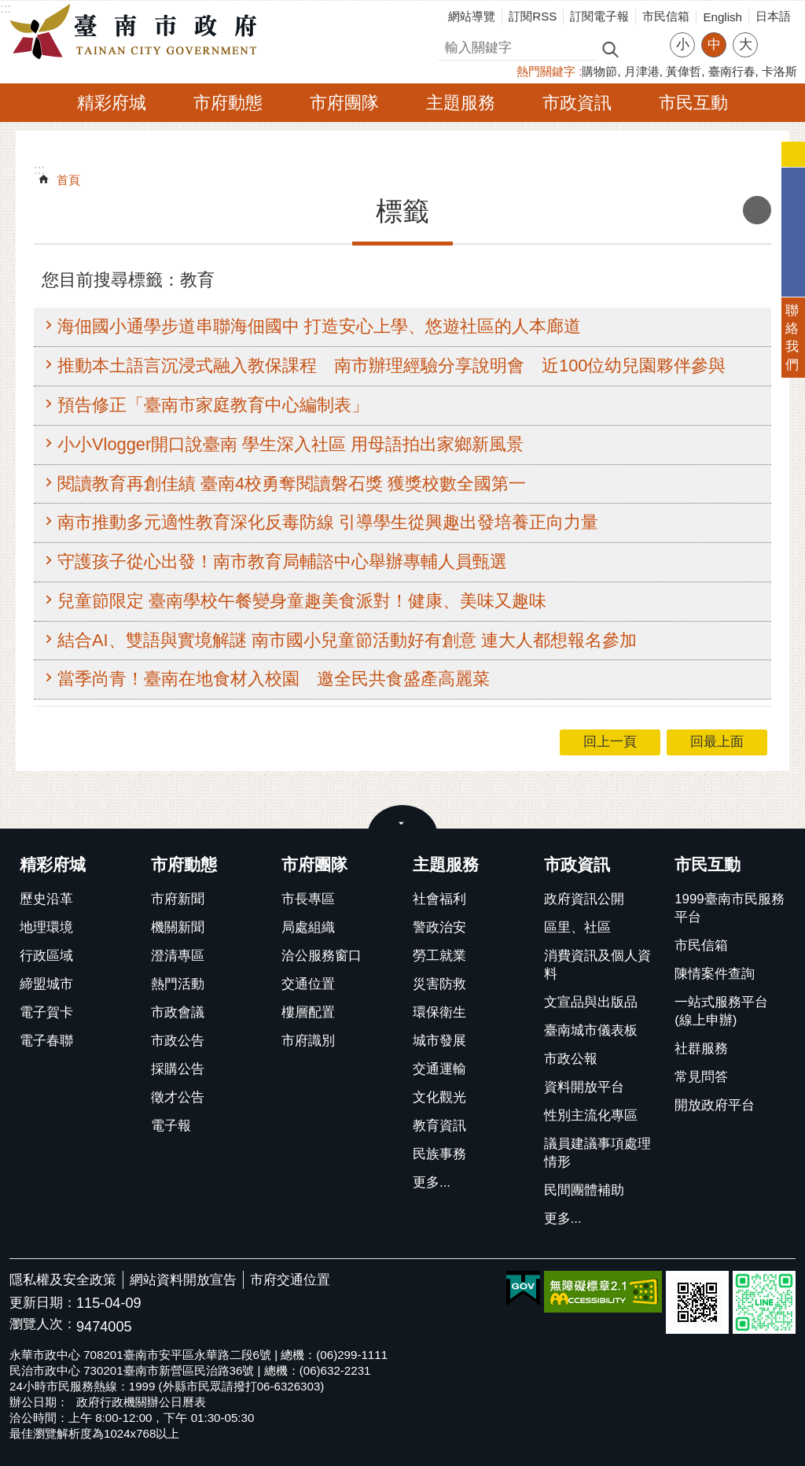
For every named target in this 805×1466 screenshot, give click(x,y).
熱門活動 (177, 984)
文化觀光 (439, 1097)
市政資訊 (577, 103)
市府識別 (308, 1040)
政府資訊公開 (584, 899)
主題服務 (460, 103)
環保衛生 (439, 1012)
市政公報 (570, 1058)
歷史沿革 (46, 899)
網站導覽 (471, 16)
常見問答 (701, 1076)
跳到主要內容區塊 (8, 8)
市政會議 (177, 1012)
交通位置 (308, 984)
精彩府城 (111, 103)
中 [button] (714, 44)
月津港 (642, 71)
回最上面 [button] (717, 741)
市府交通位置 (290, 1279)
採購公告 (177, 1069)
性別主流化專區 (591, 1115)
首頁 (68, 179)
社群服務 (701, 1048)
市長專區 (308, 899)
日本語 (773, 16)
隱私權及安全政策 (62, 1279)
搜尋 (452, 45)
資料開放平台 (584, 1087)
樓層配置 (308, 1012)
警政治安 (439, 927)
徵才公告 (177, 1097)
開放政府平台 (715, 1105)
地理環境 (46, 927)
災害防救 (439, 984)
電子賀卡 (46, 1012)
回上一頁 (610, 741)
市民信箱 (665, 16)
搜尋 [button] (610, 48)
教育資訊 (439, 1125)
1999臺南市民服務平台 (729, 908)
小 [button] (682, 44)
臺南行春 (731, 71)
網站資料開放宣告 (183, 1279)
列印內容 (757, 210)
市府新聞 (177, 899)
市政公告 (177, 1040)
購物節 (599, 71)
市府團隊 (344, 103)
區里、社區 (577, 927)
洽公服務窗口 (321, 955)
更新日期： (42, 1302)
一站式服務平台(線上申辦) (721, 1011)
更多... (431, 1182)
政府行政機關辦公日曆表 (141, 1402)
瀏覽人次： (42, 1324)
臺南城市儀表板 (591, 1030)
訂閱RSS (533, 16)
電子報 (171, 1125)
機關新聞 (177, 927)
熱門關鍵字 (545, 71)
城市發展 (439, 1040)
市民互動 (693, 103)
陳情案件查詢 (715, 973)
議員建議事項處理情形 (597, 1152)
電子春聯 (46, 1040)
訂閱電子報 (599, 16)
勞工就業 (439, 955)
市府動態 (228, 103)
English (722, 17)
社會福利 (439, 899)
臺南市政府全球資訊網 (137, 32)
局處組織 (308, 927)
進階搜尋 (644, 48)
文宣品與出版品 (591, 1002)
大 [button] (745, 44)
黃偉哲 (683, 71)
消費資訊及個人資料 (597, 964)
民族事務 (439, 1154)
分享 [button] (777, 35)
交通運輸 (439, 1069)
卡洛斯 (779, 71)
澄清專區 (177, 955)
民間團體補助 (584, 1190)
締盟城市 (46, 984)
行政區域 (46, 955)
